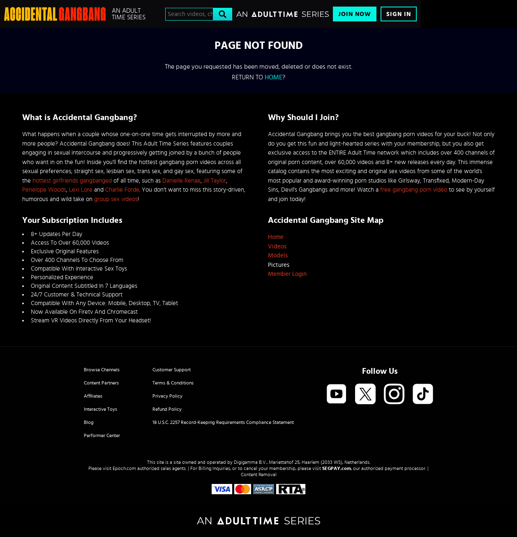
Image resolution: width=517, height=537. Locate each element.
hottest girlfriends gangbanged (72, 181)
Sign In (398, 14)
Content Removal (259, 474)
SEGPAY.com (336, 468)
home (273, 77)
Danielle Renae (181, 181)
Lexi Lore (80, 190)
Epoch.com (124, 468)
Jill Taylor (214, 181)
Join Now (354, 14)
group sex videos (116, 199)
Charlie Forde (122, 190)
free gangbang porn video (413, 190)
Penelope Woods (44, 190)
